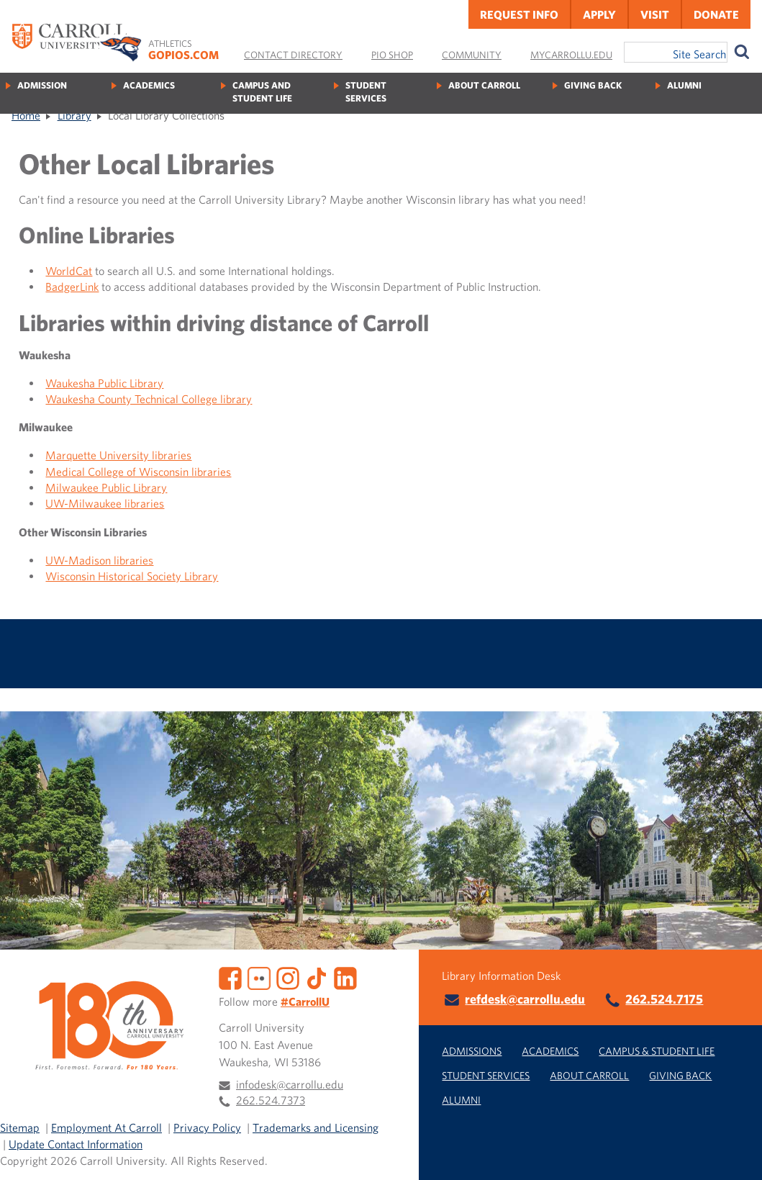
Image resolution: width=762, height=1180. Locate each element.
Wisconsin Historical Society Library (131, 575)
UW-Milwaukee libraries (104, 503)
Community (472, 54)
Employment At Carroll (106, 1127)
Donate (716, 14)
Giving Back (593, 85)
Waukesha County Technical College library (148, 398)
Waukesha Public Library (104, 383)
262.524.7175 (664, 998)
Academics (149, 85)
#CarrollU (305, 1001)
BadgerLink (72, 286)
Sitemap (20, 1127)
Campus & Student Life (657, 1051)
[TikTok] (316, 976)
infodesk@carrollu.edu (289, 1084)
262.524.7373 (270, 1100)
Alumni (684, 85)
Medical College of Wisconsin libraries (138, 471)
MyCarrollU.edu (571, 54)
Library (74, 115)
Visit (654, 14)
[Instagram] (287, 976)
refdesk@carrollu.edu (525, 998)
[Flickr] (259, 976)
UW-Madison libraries (99, 560)
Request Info (519, 14)
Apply (599, 14)
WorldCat (68, 270)
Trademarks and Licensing (315, 1127)
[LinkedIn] (345, 976)
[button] (735, 1153)
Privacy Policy (207, 1127)
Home (26, 115)
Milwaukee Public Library (106, 487)
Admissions (472, 1051)
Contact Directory (293, 54)
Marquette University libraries (118, 455)
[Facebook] (230, 976)
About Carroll (484, 85)
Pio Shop (392, 54)
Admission (42, 85)
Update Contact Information (75, 1144)
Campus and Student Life (262, 92)
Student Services (365, 92)
